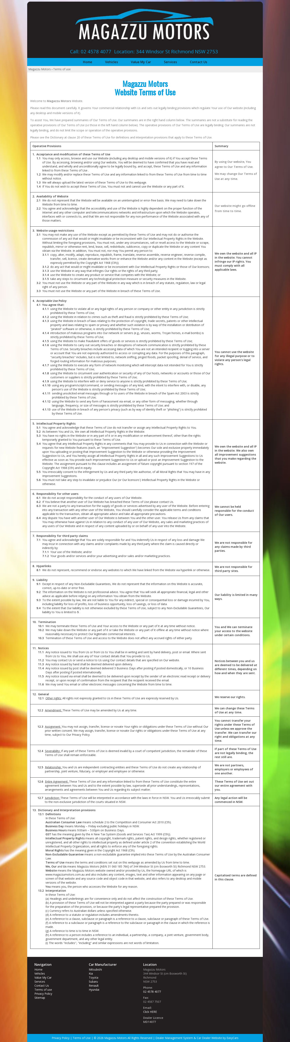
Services (170, 62)
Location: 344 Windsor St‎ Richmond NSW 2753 (166, 51)
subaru (93, 981)
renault (94, 985)
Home (87, 62)
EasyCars (232, 1038)
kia (91, 973)
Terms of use (62, 69)
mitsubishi (95, 969)
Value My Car (141, 62)
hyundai (94, 989)
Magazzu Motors (39, 69)
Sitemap (39, 998)
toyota (93, 977)
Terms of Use (82, 1038)
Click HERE (150, 1012)
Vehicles (111, 62)
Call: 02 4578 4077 (90, 51)
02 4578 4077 (152, 992)
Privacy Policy (43, 994)
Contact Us (198, 62)
